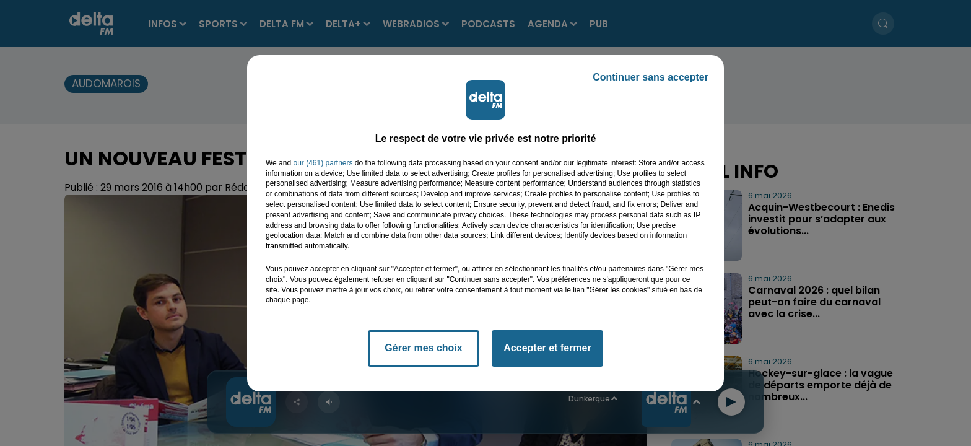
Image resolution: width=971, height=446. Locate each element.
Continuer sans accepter (650, 77)
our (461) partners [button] (322, 163)
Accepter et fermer (547, 348)
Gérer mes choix (423, 348)
